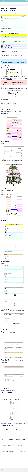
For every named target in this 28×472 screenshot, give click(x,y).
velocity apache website (22, 439)
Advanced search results (9, 79)
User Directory (10, 399)
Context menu (15, 76)
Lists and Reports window (12, 67)
